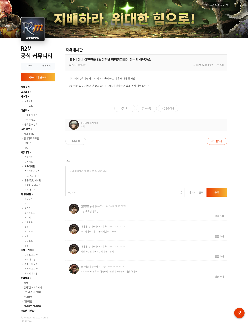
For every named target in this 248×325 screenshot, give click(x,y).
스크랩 (148, 108)
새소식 (24, 96)
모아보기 (25, 91)
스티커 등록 (180, 192)
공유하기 (170, 108)
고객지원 (25, 278)
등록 (216, 192)
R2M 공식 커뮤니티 (36, 52)
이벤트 (24, 110)
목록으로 (76, 141)
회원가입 (46, 66)
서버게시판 (26, 194)
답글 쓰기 (219, 216)
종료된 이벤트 (27, 310)
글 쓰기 (239, 313)
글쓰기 (219, 141)
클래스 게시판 (27, 250)
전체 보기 (25, 87)
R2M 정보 (25, 129)
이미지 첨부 (195, 191)
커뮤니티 (25, 152)
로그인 (29, 66)
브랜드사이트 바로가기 (215, 5)
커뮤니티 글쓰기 (38, 77)
